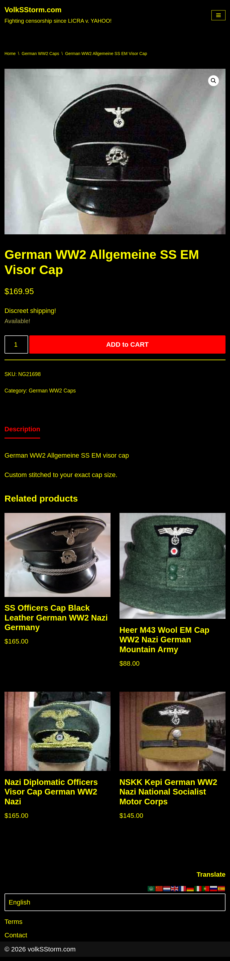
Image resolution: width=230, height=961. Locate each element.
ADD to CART (127, 345)
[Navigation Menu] (218, 15)
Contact (15, 939)
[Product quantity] (16, 345)
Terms (13, 926)
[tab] (22, 431)
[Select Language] (115, 906)
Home (10, 53)
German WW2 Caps (40, 53)
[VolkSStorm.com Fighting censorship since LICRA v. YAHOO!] (58, 15)
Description (22, 430)
